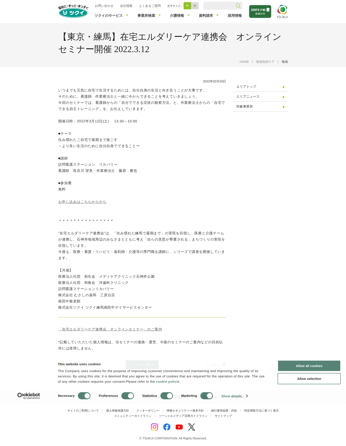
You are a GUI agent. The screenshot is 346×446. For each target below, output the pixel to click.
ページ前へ (72, 364)
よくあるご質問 (150, 6)
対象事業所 (244, 106)
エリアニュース (248, 96)
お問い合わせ (104, 6)
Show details (231, 437)
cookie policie (167, 423)
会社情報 (126, 6)
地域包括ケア (265, 61)
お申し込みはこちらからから (82, 202)
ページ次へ (212, 364)
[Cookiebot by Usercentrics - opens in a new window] (28, 437)
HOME (244, 61)
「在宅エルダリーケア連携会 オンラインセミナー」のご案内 (110, 329)
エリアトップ (246, 86)
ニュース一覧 (140, 364)
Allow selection (309, 420)
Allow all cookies (309, 407)
